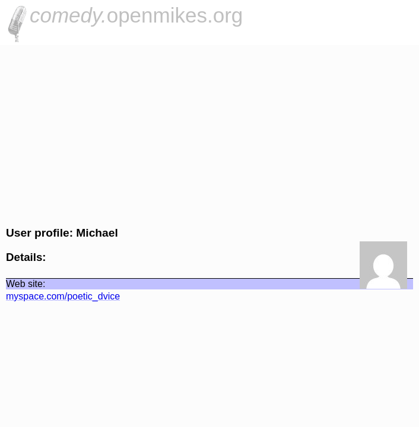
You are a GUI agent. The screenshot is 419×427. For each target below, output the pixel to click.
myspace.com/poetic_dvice (63, 296)
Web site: (25, 284)
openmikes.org (136, 15)
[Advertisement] (209, 134)
